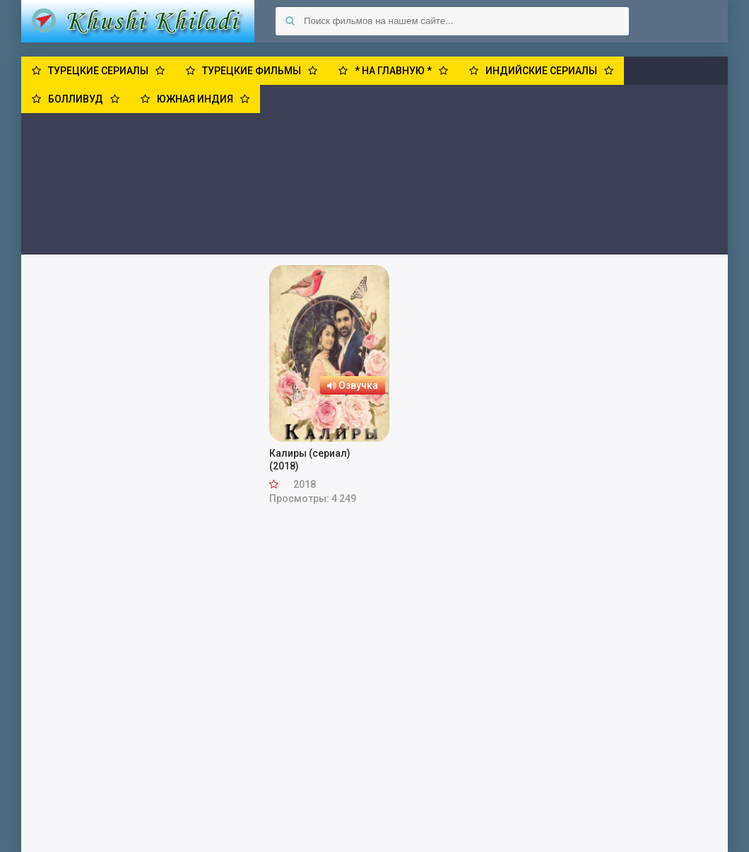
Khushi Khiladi (137, 21)
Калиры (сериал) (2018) (309, 460)
